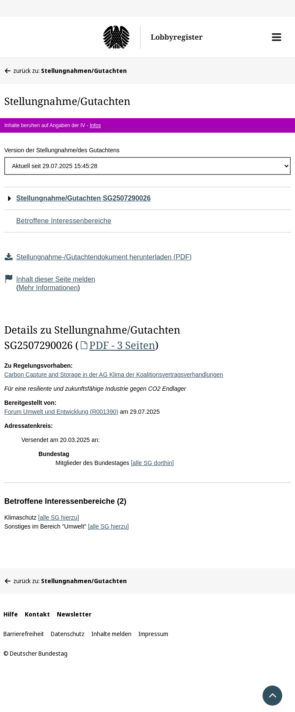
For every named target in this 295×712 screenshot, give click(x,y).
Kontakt (37, 614)
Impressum (153, 634)
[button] (276, 37)
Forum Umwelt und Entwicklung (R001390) (61, 411)
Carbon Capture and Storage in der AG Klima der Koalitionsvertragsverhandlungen (113, 374)
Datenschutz (68, 634)
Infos (95, 125)
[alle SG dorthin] (152, 462)
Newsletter (74, 614)
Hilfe (10, 614)
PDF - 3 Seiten (117, 345)
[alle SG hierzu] (58, 517)
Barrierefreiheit (23, 634)
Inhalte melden (111, 634)
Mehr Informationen (48, 287)
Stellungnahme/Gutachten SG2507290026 (83, 198)
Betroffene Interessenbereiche (63, 220)
